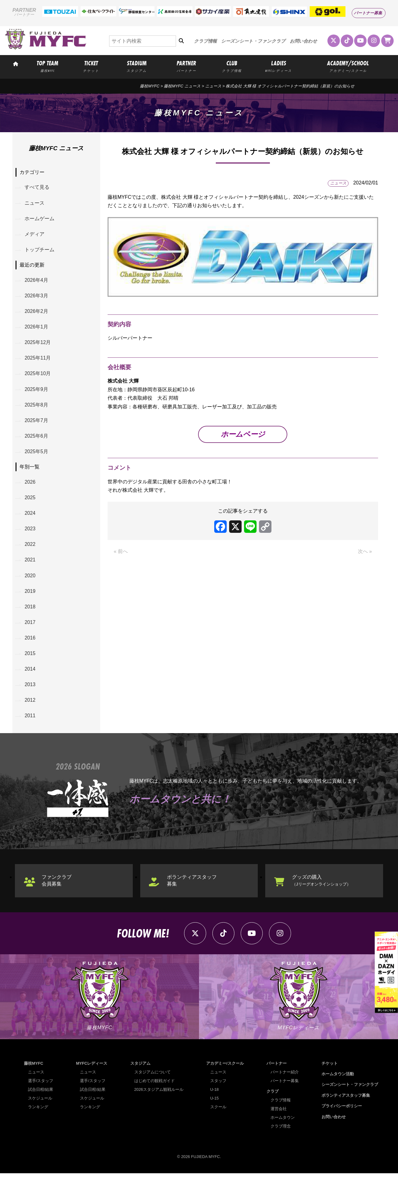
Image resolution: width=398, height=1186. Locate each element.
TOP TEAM (47, 66)
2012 (30, 711)
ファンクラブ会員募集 (57, 892)
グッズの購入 (322, 892)
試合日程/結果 (40, 1102)
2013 (30, 695)
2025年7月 (37, 425)
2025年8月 (37, 409)
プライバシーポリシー (342, 1118)
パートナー (276, 1076)
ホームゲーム (40, 219)
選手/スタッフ (40, 1093)
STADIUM (136, 66)
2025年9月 (37, 393)
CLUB (232, 66)
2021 (30, 567)
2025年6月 (37, 441)
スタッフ (218, 1093)
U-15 (214, 1111)
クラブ (272, 1104)
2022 (30, 552)
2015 (30, 663)
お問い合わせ (303, 41)
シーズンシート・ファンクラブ (253, 41)
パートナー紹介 (285, 1084)
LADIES (278, 66)
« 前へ (121, 553)
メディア (35, 235)
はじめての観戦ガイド (154, 1093)
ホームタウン (283, 1130)
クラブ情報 (205, 41)
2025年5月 (37, 457)
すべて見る (37, 187)
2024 (30, 520)
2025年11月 (38, 362)
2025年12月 (38, 345)
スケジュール (40, 1111)
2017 (30, 631)
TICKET (91, 66)
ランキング (38, 1119)
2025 (30, 504)
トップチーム (40, 251)
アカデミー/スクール (225, 1076)
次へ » (365, 553)
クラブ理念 (281, 1139)
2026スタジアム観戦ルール (158, 1102)
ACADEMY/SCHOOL (348, 66)
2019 (30, 599)
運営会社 (279, 1121)
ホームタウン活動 (338, 1086)
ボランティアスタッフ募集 (192, 892)
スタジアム (140, 1076)
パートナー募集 (368, 13)
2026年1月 (37, 330)
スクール (218, 1119)
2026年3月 (37, 298)
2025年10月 (38, 377)
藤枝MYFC (149, 86)
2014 (30, 679)
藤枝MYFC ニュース (182, 86)
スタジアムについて (152, 1084)
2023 (30, 536)
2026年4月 (37, 282)
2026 (30, 488)
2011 (30, 727)
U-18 (214, 1102)
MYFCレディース (91, 1076)
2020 (30, 583)
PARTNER (186, 66)
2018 (30, 615)
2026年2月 (37, 314)
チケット (330, 1076)
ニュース (213, 86)
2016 (30, 647)
